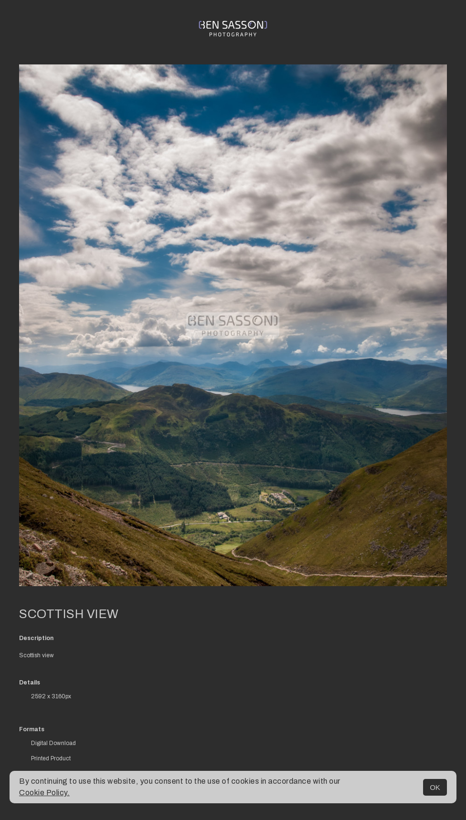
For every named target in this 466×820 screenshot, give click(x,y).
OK (435, 787)
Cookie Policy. (44, 792)
